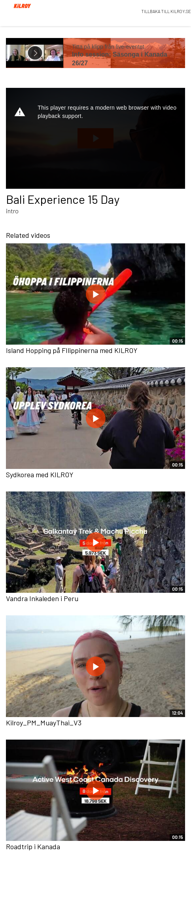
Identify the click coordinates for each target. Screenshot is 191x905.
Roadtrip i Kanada (33, 846)
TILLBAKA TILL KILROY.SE (166, 11)
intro (12, 210)
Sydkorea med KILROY (40, 474)
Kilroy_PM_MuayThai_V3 (43, 722)
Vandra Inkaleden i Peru (42, 598)
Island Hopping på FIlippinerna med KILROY (72, 350)
